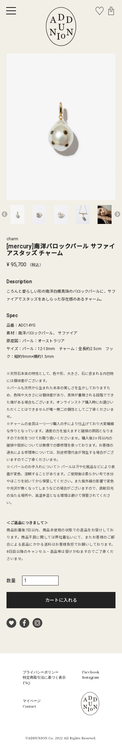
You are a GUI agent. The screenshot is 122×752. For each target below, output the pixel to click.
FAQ (26, 682)
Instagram (90, 677)
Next (117, 214)
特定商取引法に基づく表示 (44, 677)
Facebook (90, 672)
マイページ (32, 700)
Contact (29, 706)
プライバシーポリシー (41, 672)
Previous (4, 214)
